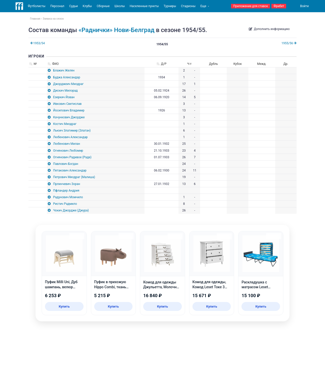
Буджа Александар (66, 77)
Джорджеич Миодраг (68, 84)
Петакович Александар (69, 170)
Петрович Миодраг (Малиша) (74, 177)
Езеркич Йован (64, 97)
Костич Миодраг (64, 124)
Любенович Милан (66, 144)
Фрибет (278, 6)
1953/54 (37, 43)
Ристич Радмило (65, 204)
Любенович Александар (70, 137)
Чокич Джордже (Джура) (71, 210)
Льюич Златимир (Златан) (72, 130)
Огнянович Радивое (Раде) (72, 157)
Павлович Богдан (65, 164)
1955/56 (289, 43)
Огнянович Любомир (68, 150)
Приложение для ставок (250, 6)
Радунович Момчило (68, 197)
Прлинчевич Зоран (66, 184)
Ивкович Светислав (67, 104)
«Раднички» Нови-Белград (116, 30)
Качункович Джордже (69, 117)
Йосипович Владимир (68, 110)
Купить (64, 306)
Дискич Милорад (65, 90)
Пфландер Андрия (66, 190)
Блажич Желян (63, 70)
